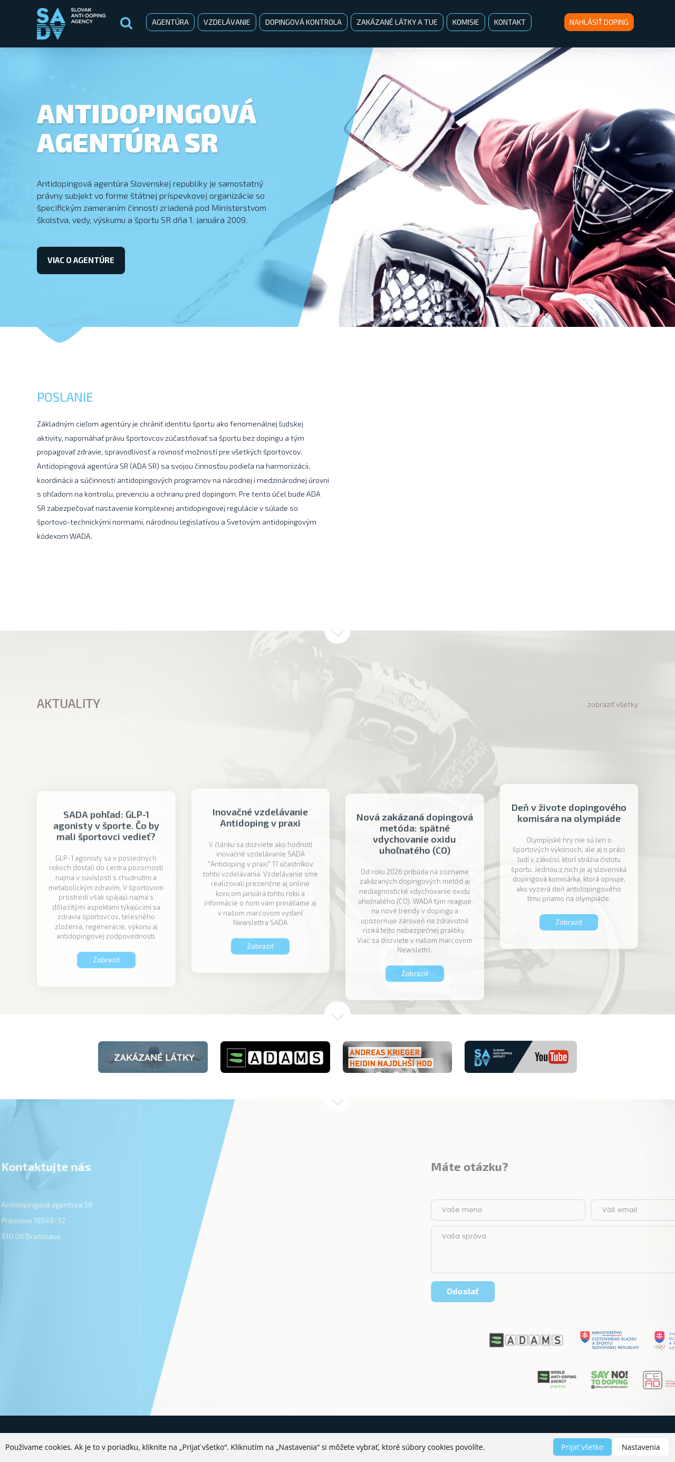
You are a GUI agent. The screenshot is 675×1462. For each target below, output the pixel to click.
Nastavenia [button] (641, 1447)
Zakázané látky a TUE (397, 21)
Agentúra (170, 21)
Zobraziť (568, 994)
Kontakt (510, 21)
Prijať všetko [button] (583, 1447)
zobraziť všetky (612, 704)
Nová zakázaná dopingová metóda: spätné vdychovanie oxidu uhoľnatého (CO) (414, 921)
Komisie (465, 21)
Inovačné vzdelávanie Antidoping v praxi (260, 896)
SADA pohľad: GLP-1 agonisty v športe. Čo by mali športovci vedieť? (106, 909)
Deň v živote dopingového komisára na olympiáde (569, 884)
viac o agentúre (80, 260)
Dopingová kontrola (303, 21)
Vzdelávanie (227, 21)
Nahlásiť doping (599, 21)
